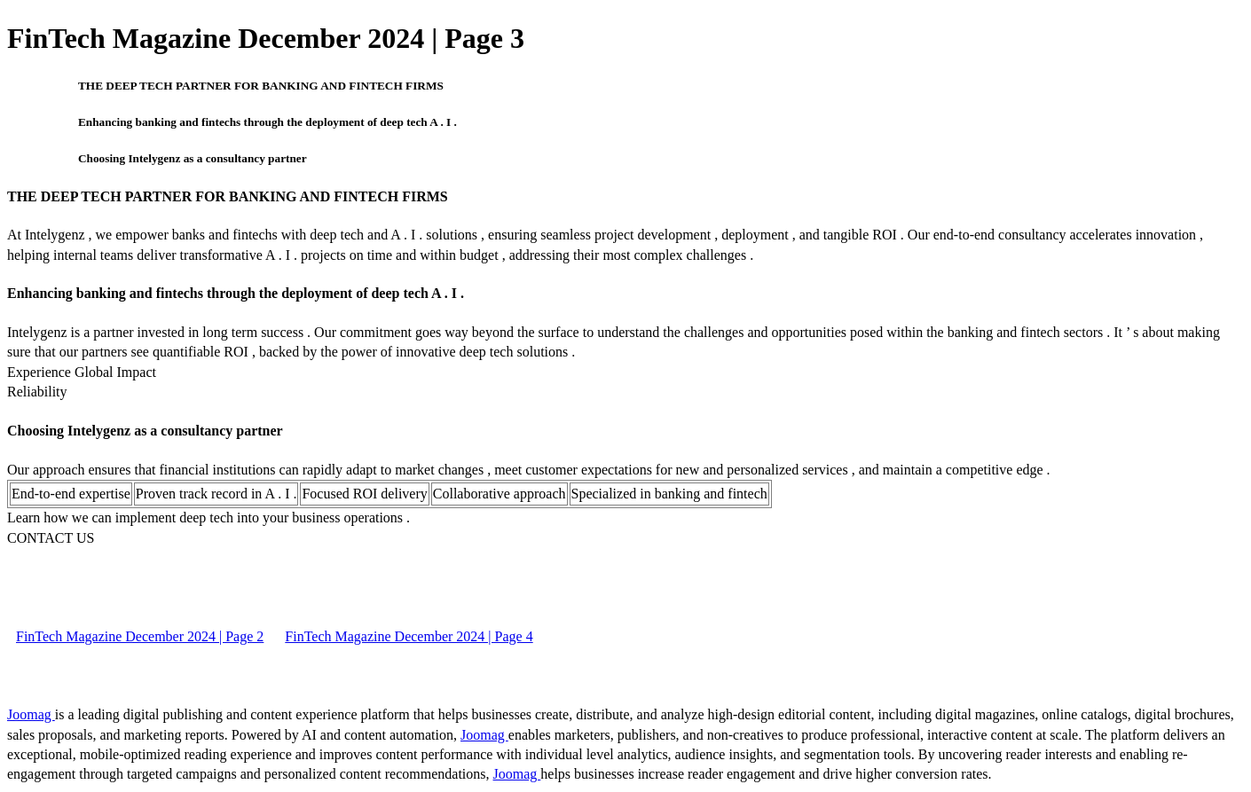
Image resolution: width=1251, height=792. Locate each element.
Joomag (31, 714)
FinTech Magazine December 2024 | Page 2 (140, 636)
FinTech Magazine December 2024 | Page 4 (408, 636)
